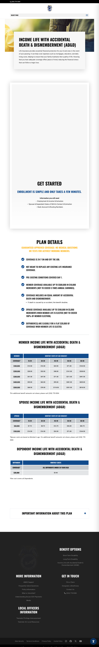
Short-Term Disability (49, 488)
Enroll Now (48, 215)
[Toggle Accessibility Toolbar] (93, 641)
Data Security (19, 638)
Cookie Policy (58, 638)
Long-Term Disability (49, 497)
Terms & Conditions (32, 638)
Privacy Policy (46, 638)
